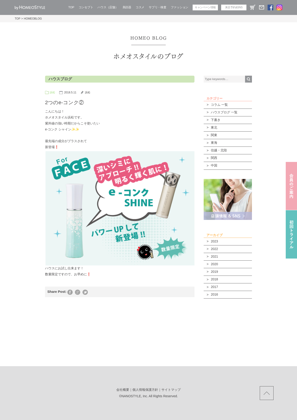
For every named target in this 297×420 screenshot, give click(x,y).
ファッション (179, 7)
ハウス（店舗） (107, 7)
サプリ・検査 (157, 7)
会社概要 (122, 389)
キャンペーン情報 (205, 7)
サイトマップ (171, 389)
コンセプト (86, 7)
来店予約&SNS (234, 7)
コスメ (140, 7)
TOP (71, 7)
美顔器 (127, 7)
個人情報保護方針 (145, 389)
